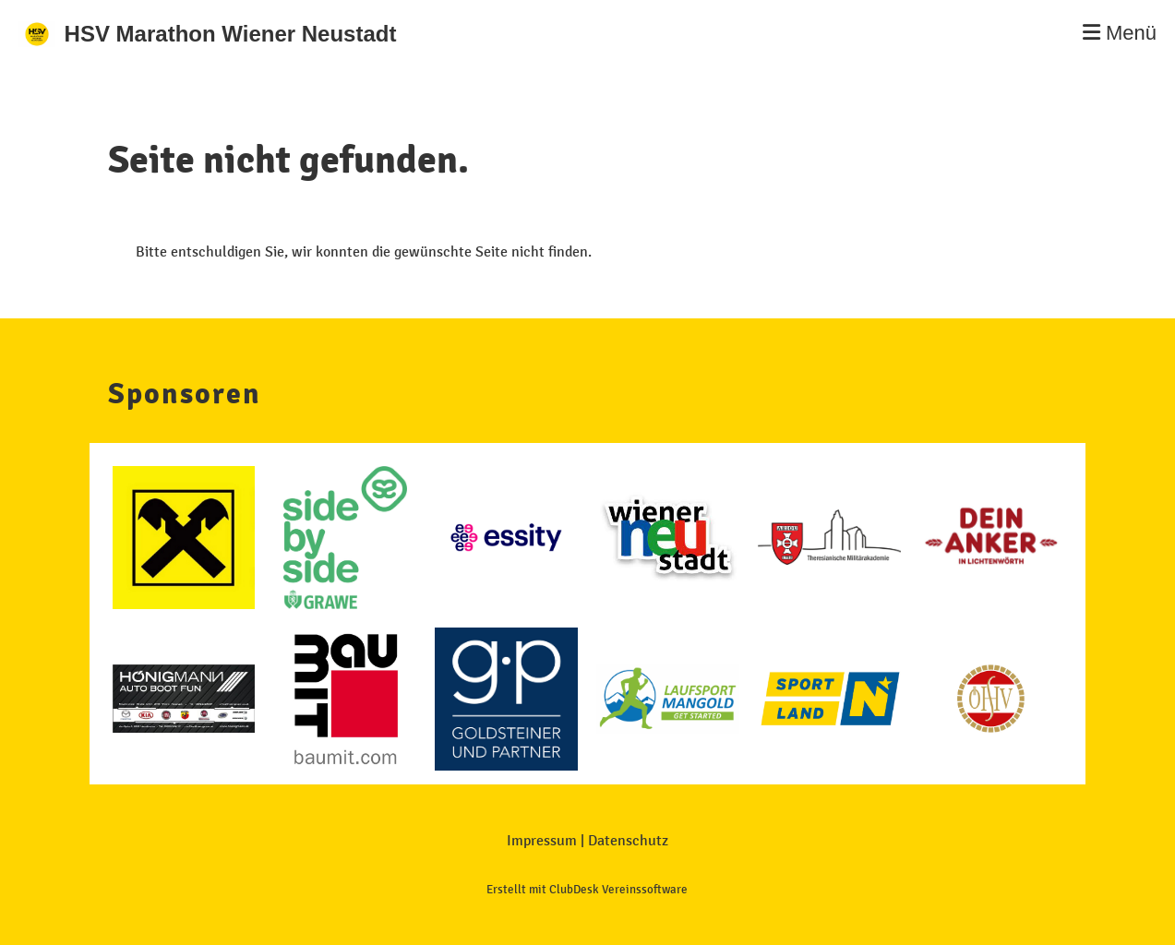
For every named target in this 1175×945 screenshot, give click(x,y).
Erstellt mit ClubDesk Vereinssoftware (587, 889)
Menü (1120, 32)
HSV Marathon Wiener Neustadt (231, 33)
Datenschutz (628, 840)
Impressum (542, 840)
